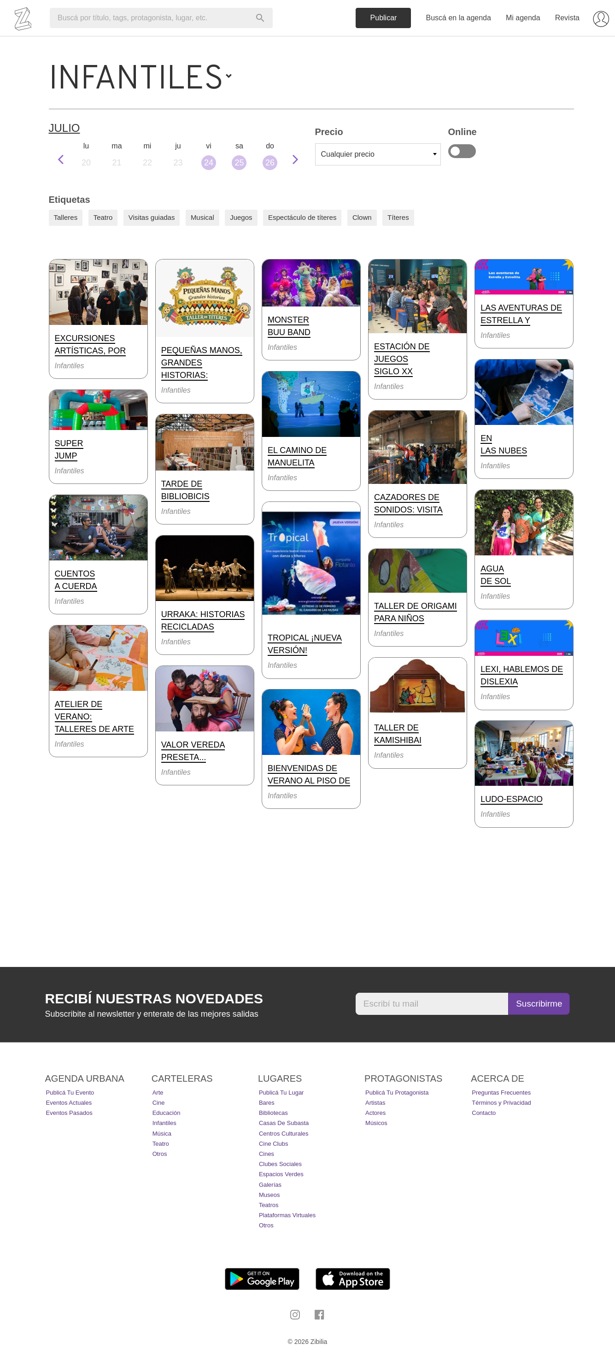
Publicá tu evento (70, 1092)
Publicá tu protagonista (396, 1092)
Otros (159, 1153)
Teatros (269, 1205)
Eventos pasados (69, 1112)
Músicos (376, 1122)
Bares (267, 1102)
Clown (362, 217)
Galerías (270, 1184)
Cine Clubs (273, 1143)
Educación (166, 1112)
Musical (202, 217)
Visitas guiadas (152, 217)
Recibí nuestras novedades (154, 998)
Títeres (398, 217)
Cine (158, 1102)
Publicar (383, 18)
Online (462, 151)
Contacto (484, 1112)
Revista (567, 18)
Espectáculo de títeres (302, 217)
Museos (269, 1194)
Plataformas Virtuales (287, 1215)
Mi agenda (523, 18)
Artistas (375, 1102)
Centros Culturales (284, 1133)
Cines (266, 1153)
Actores (375, 1112)
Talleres (66, 217)
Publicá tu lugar (281, 1092)
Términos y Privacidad (501, 1102)
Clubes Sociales (280, 1164)
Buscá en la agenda (458, 18)
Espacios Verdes (281, 1174)
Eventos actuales (69, 1102)
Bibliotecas (273, 1112)
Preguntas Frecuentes (501, 1092)
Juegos (241, 217)
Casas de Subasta (284, 1122)
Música (161, 1133)
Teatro (103, 217)
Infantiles (164, 1122)
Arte (158, 1092)
